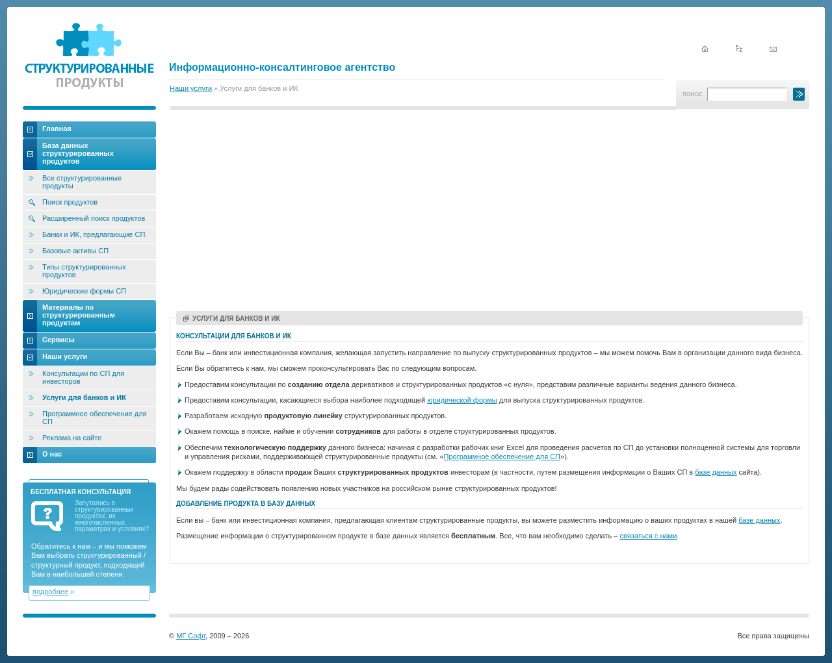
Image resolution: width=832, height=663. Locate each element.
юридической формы (462, 400)
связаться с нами (648, 536)
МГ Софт (190, 636)
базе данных (715, 472)
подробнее (50, 591)
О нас (52, 454)
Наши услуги (191, 88)
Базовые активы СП (75, 251)
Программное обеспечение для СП (502, 456)
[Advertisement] (489, 212)
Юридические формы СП (84, 291)
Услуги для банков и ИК (231, 318)
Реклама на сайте (71, 438)
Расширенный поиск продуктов (93, 218)
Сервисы (58, 340)
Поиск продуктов (70, 202)
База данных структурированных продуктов (78, 153)
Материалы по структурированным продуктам (78, 315)
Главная (57, 128)
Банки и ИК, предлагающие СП (93, 234)
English (755, 27)
